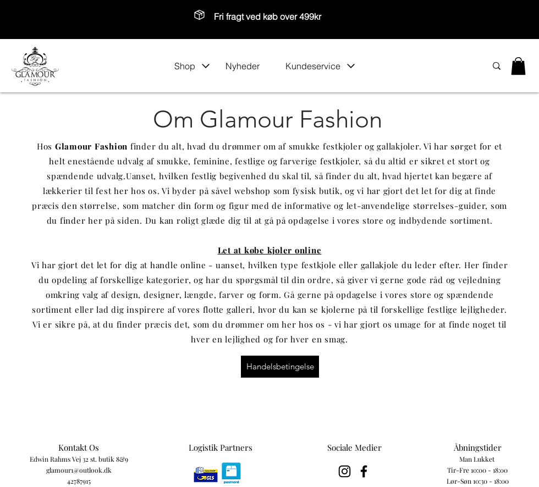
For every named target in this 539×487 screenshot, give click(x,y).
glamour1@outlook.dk (79, 470)
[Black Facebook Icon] (364, 471)
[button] (192, 66)
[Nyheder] (249, 66)
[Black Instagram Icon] (345, 471)
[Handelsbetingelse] (280, 367)
